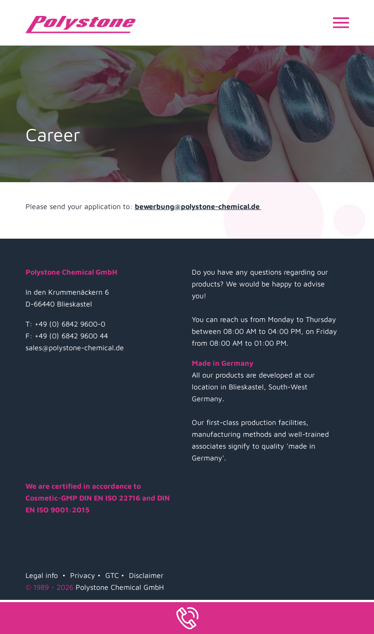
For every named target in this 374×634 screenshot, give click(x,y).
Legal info (42, 575)
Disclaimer (146, 575)
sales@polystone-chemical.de (75, 347)
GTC (112, 575)
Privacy (82, 575)
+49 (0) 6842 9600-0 (70, 324)
